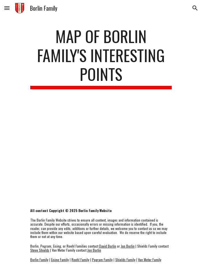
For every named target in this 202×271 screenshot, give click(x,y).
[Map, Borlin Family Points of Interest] (101, 148)
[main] (101, 58)
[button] (7, 8)
